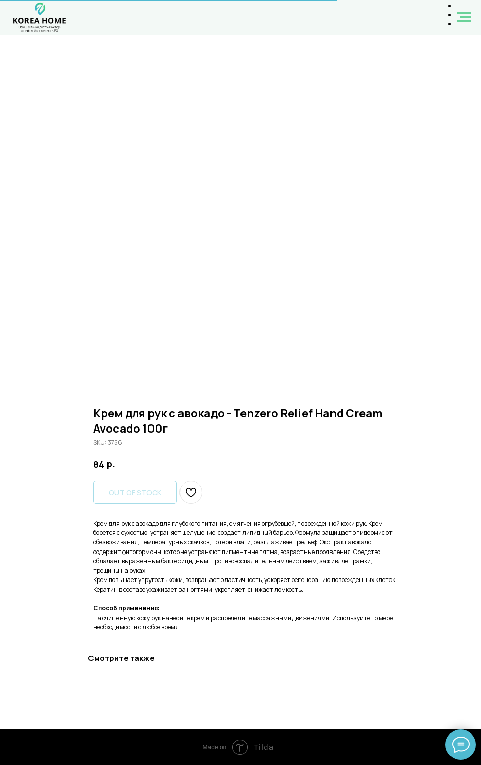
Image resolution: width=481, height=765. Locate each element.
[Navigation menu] (464, 17)
